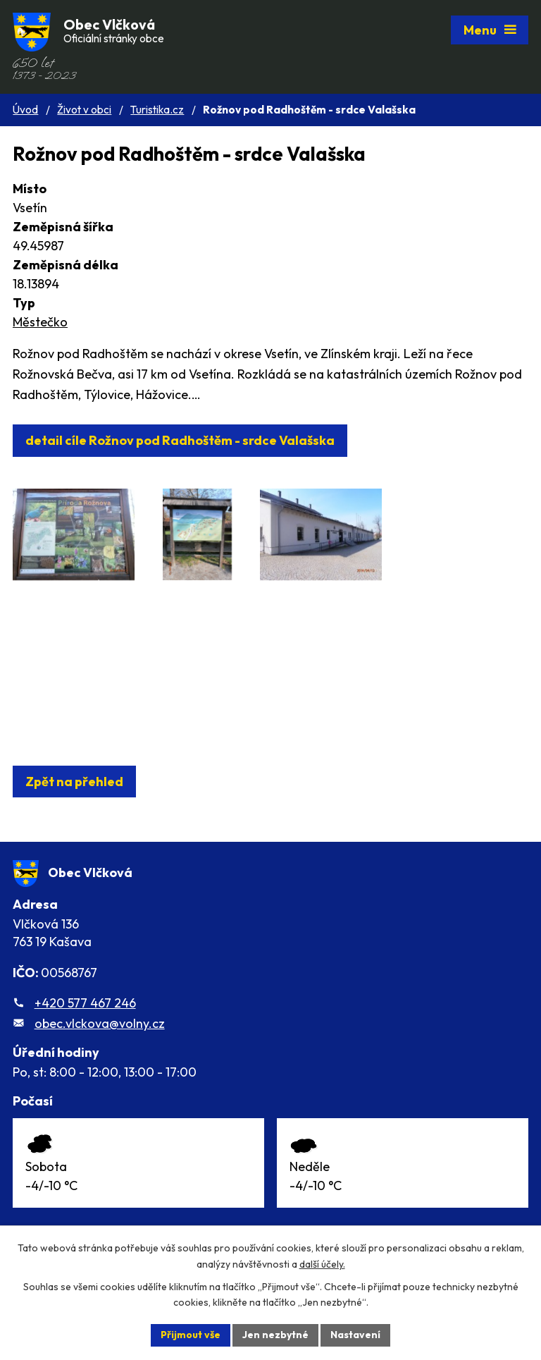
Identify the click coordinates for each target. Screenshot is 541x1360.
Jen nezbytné (275, 1334)
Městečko (40, 322)
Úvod (25, 109)
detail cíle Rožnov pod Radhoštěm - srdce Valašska (180, 440)
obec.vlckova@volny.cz (100, 1023)
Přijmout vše (190, 1334)
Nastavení (355, 1334)
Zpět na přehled (74, 781)
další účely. (322, 1264)
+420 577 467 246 (85, 1003)
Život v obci (84, 109)
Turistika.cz (157, 109)
